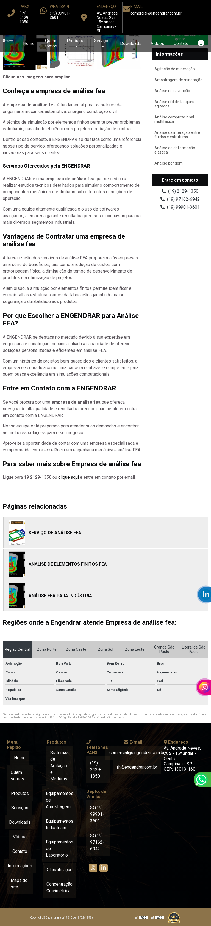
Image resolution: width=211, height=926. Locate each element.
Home (28, 43)
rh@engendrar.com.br (137, 766)
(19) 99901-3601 (180, 207)
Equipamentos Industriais (59, 824)
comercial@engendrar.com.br (156, 13)
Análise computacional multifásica (174, 119)
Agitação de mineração (174, 69)
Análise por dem (168, 163)
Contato (180, 43)
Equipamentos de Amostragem (59, 800)
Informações (169, 54)
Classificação (60, 868)
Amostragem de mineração (178, 80)
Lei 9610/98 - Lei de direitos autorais (101, 717)
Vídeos (157, 43)
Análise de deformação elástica (174, 150)
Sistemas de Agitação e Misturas (59, 765)
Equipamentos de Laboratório (59, 848)
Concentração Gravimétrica (59, 886)
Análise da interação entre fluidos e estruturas (177, 134)
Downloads (130, 43)
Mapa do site (19, 882)
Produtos (75, 40)
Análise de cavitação (172, 91)
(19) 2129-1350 (25, 17)
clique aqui (68, 477)
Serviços (101, 40)
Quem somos (49, 43)
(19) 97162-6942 (180, 199)
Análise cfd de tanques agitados (174, 104)
